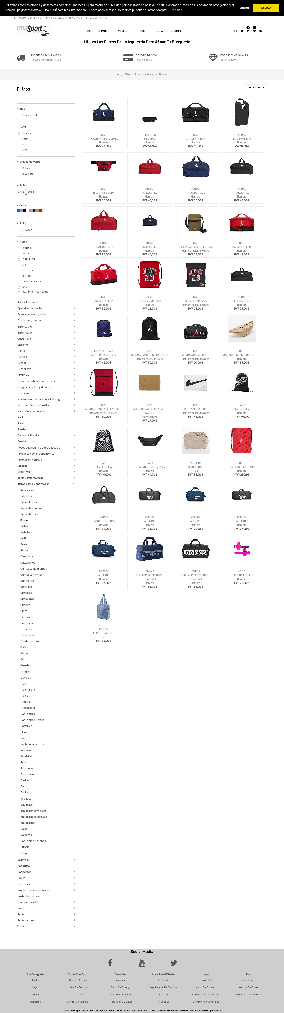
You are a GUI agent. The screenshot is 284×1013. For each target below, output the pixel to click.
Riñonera (26, 749)
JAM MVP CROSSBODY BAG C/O (241, 354)
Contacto (163, 979)
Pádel (20, 907)
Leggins (25, 671)
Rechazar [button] (243, 7)
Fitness (22, 356)
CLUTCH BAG (195, 466)
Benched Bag (242, 408)
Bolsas (24, 519)
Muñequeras (28, 707)
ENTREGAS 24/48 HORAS (46, 55)
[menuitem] (88, 31)
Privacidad (206, 979)
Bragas (24, 550)
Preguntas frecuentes (248, 994)
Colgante (26, 834)
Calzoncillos (27, 562)
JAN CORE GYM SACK (241, 466)
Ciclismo (22, 344)
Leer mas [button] (176, 10)
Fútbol (21, 362)
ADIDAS (241, 134)
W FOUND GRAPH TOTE (104, 633)
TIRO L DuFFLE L (242, 300)
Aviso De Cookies (206, 986)
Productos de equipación (33, 889)
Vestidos (26, 798)
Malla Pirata (27, 689)
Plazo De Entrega (121, 986)
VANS (242, 405)
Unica (21, 191)
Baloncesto (24, 326)
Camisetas (27, 580)
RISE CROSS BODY (103, 192)
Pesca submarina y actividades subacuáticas (40, 447)
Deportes (35, 1001)
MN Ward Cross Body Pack (150, 466)
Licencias (23, 392)
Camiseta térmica (31, 574)
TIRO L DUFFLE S (195, 192)
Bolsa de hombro (31, 507)
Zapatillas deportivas (33, 816)
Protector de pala (28, 895)
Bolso (24, 828)
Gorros (24, 659)
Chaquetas (27, 598)
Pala (20, 423)
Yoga (20, 926)
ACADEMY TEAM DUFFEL (104, 138)
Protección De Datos (120, 1001)
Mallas (24, 695)
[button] (256, 87)
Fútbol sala (24, 368)
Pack (20, 417)
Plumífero (26, 731)
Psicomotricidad (27, 901)
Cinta (23, 610)
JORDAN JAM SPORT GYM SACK (149, 354)
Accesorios (27, 489)
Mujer (196, 470)
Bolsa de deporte (31, 501)
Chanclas (26, 592)
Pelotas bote (25, 441)
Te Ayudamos (78, 994)
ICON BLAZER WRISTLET (196, 408)
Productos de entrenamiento (35, 453)
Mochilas (25, 701)
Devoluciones (120, 979)
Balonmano (24, 332)
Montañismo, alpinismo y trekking (38, 399)
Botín (23, 538)
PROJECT (196, 463)
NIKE (103, 134)
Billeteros (26, 495)
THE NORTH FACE (104, 350)
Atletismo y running (29, 320)
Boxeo (21, 877)
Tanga (24, 852)
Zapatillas (26, 804)
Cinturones (27, 616)
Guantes (25, 665)
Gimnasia (23, 374)
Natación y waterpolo (31, 411)
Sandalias (26, 755)
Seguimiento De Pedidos (163, 986)
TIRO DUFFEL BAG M (103, 520)
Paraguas (26, 725)
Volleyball (23, 859)
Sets (23, 761)
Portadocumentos (32, 743)
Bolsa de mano (29, 513)
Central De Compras (78, 1001)
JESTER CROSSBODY (103, 354)
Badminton (24, 871)
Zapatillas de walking (33, 810)
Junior (35, 994)
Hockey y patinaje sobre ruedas (37, 380)
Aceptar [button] (266, 7)
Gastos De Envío (248, 986)
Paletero (22, 429)
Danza (21, 350)
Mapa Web (248, 979)
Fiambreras (27, 634)
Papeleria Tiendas (28, 435)
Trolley (24, 792)
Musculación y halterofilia (33, 405)
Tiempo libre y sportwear (33, 483)
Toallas (24, 780)
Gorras (24, 652)
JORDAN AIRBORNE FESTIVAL (196, 246)
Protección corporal (29, 459)
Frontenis (23, 883)
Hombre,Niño (149, 416)
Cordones (26, 622)
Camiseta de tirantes (33, 568)
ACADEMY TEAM (195, 138)
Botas (24, 525)
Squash (22, 465)
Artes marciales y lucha (31, 314)
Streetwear (24, 471)
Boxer (24, 544)
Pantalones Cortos (32, 719)
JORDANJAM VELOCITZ (195, 354)
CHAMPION (150, 134)
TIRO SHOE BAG (242, 138)
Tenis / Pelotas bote (30, 477)
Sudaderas (27, 767)
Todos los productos (30, 302)
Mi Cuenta (163, 1001)
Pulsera (25, 846)
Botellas (25, 531)
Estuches (26, 628)
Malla (23, 683)
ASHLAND (149, 520)
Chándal (25, 604)
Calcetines (27, 556)
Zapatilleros (27, 822)
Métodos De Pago (121, 994)
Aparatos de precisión (31, 308)
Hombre (104, 142)
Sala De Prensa (78, 986)
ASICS (241, 571)
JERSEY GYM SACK (150, 300)
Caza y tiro (24, 338)
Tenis (20, 913)
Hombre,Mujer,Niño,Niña (195, 250)
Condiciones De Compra (206, 994)
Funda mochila (29, 640)
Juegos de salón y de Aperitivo (36, 386)
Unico (30, 191)
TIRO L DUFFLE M (149, 192)
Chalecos (26, 586)
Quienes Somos (78, 979)
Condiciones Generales (206, 1001)
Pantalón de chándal (33, 840)
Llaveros (25, 677)
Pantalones (27, 713)
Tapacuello (27, 774)
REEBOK (149, 517)
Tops (23, 786)
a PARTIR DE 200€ (147, 55)
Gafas (24, 646)
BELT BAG (150, 138)
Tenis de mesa (26, 919)
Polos (24, 737)
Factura (163, 994)
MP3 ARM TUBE (242, 575)
